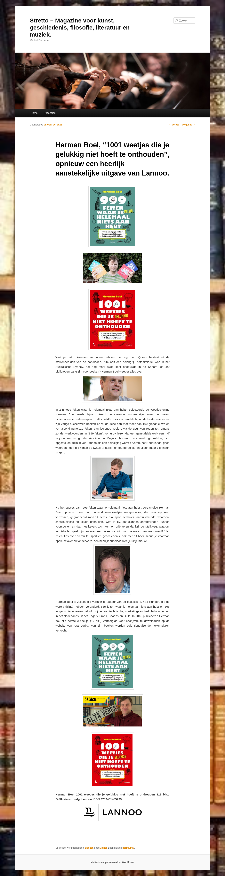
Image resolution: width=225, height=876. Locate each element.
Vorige (174, 124)
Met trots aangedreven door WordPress (112, 862)
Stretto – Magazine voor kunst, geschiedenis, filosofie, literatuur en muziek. (80, 27)
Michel (103, 847)
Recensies (50, 112)
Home (34, 112)
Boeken (89, 847)
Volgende (188, 124)
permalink (128, 847)
